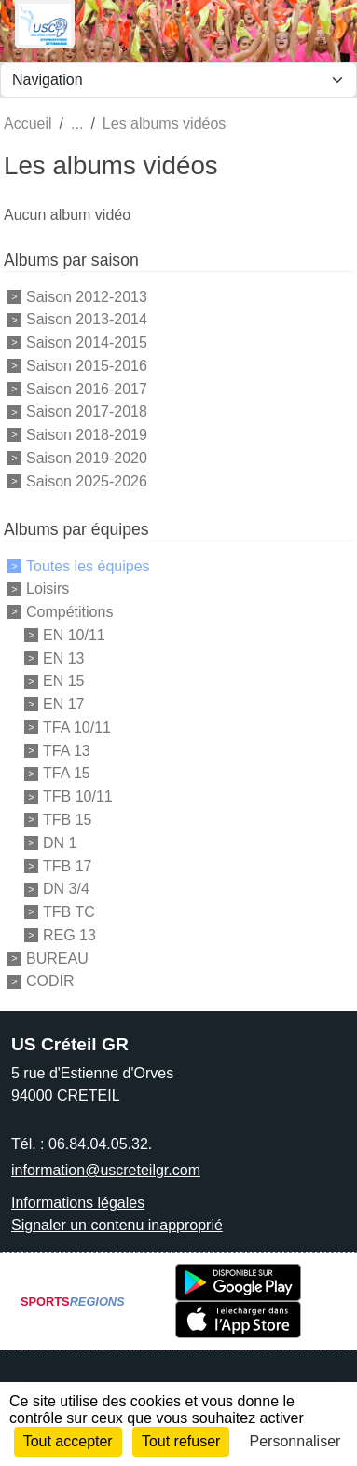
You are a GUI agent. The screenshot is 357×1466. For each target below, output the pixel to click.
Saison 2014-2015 (86, 342)
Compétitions (69, 612)
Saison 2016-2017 (86, 388)
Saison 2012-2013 (86, 296)
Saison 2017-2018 (86, 411)
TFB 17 (67, 865)
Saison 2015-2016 (86, 366)
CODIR (50, 981)
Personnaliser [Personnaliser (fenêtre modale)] (295, 1441)
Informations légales (77, 1203)
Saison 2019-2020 (86, 458)
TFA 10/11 (77, 727)
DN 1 (59, 843)
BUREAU (57, 958)
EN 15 (63, 681)
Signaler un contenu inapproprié (117, 1225)
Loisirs (47, 588)
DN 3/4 (66, 889)
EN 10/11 (74, 635)
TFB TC (69, 912)
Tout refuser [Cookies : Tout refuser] (181, 1441)
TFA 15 (66, 773)
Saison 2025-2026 (86, 480)
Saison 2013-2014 (86, 319)
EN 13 (63, 657)
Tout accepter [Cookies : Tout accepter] (68, 1441)
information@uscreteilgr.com (105, 1170)
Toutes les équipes (88, 565)
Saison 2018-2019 (86, 435)
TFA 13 (66, 750)
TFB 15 (67, 820)
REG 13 (69, 935)
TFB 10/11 (78, 796)
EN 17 (63, 704)
